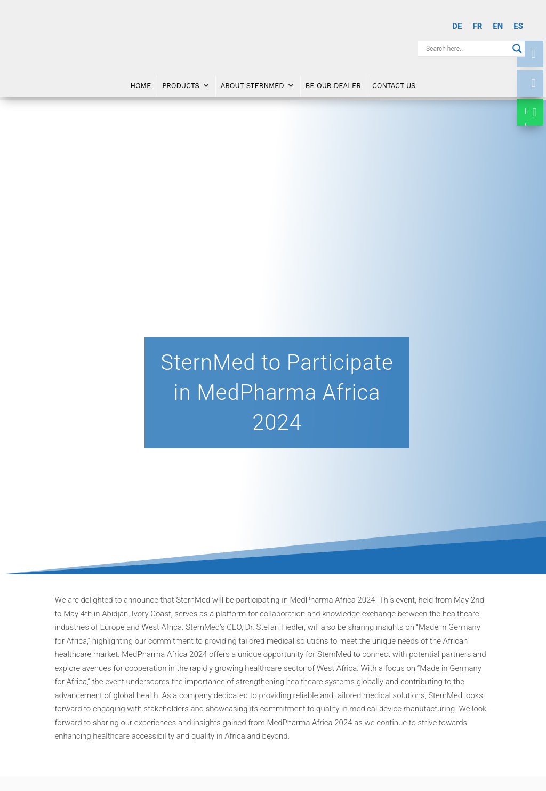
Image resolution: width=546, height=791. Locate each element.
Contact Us (394, 81)
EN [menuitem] (498, 26)
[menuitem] (457, 26)
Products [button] (186, 81)
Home (141, 81)
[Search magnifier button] (517, 48)
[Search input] (466, 48)
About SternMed (257, 81)
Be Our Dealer (333, 81)
